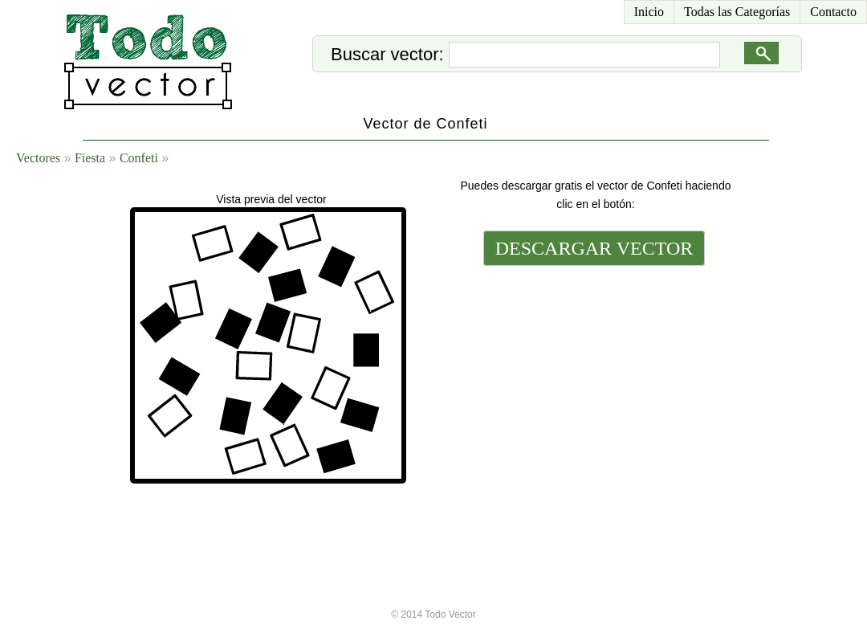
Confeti (139, 158)
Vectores (38, 158)
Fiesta (90, 158)
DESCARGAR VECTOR (594, 248)
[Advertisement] (592, 359)
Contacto (833, 11)
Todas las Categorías (737, 11)
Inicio (649, 11)
